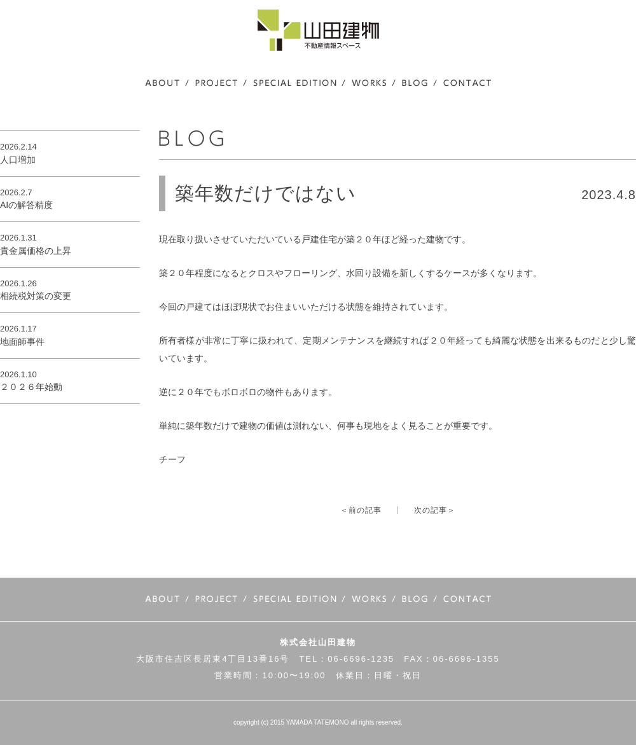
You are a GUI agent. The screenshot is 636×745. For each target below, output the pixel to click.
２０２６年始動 (31, 387)
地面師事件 (22, 342)
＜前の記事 (361, 510)
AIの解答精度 (26, 205)
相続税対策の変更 (35, 296)
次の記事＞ (434, 510)
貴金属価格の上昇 (35, 251)
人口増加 (18, 160)
